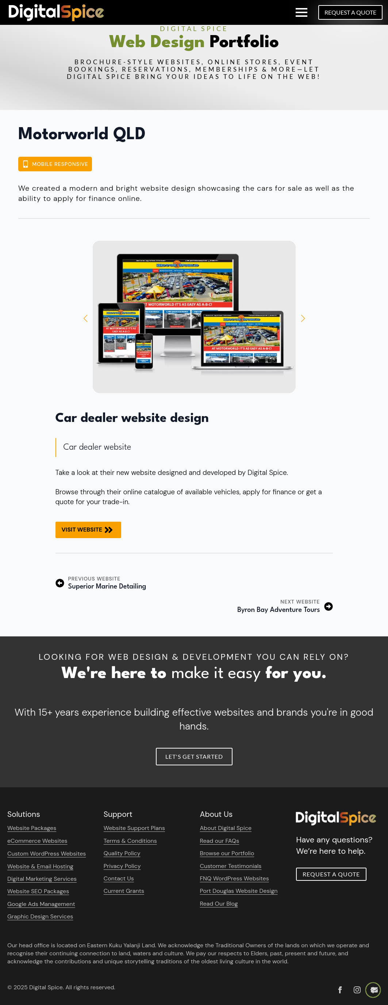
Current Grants (124, 891)
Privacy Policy (122, 866)
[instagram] (357, 989)
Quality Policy (122, 853)
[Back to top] (373, 990)
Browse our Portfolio (227, 853)
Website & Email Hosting (40, 866)
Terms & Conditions (130, 841)
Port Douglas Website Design (239, 891)
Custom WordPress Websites (46, 853)
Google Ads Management (41, 904)
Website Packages (31, 828)
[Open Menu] (301, 12)
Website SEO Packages (38, 891)
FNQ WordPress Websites (234, 878)
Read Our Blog (219, 903)
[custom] (340, 989)
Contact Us (119, 878)
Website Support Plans (134, 828)
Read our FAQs (219, 841)
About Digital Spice (226, 828)
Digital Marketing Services (42, 879)
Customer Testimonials (231, 866)
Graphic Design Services (40, 916)
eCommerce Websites (37, 841)
